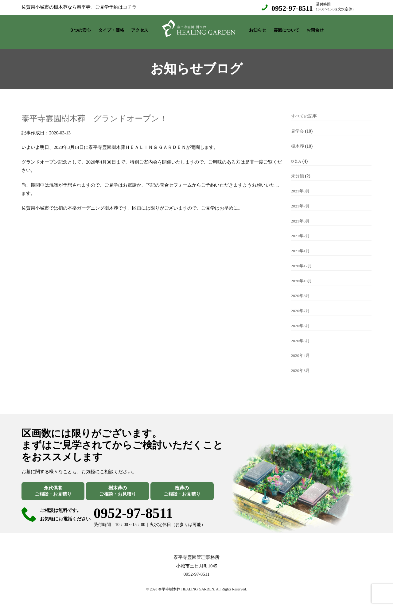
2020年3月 (301, 364)
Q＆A (296, 155)
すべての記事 (305, 109)
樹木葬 (298, 139)
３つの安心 (80, 28)
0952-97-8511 (292, 8)
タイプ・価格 (111, 28)
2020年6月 (301, 319)
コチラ (130, 7)
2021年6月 (301, 214)
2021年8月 (301, 184)
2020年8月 (301, 289)
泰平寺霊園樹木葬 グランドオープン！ (110, 111)
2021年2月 (301, 229)
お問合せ (315, 28)
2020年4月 (301, 349)
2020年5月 (301, 334)
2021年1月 (301, 244)
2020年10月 (302, 274)
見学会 (298, 124)
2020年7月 (301, 304)
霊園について (286, 28)
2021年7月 (301, 199)
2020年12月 (302, 259)
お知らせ (257, 28)
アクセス (139, 28)
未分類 (298, 169)
